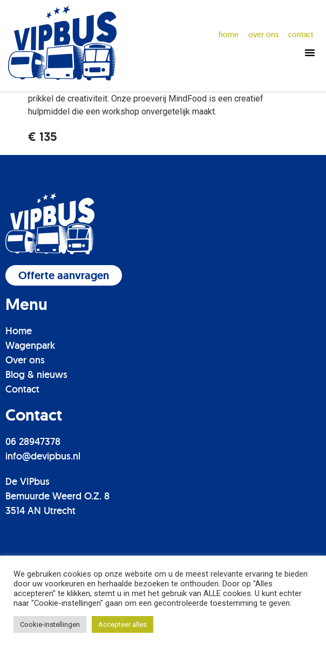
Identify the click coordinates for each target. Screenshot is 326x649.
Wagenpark (30, 397)
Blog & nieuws (36, 426)
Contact (22, 441)
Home (229, 34)
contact (300, 34)
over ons (263, 34)
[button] (310, 52)
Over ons (25, 411)
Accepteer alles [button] (122, 624)
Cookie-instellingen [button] (50, 624)
